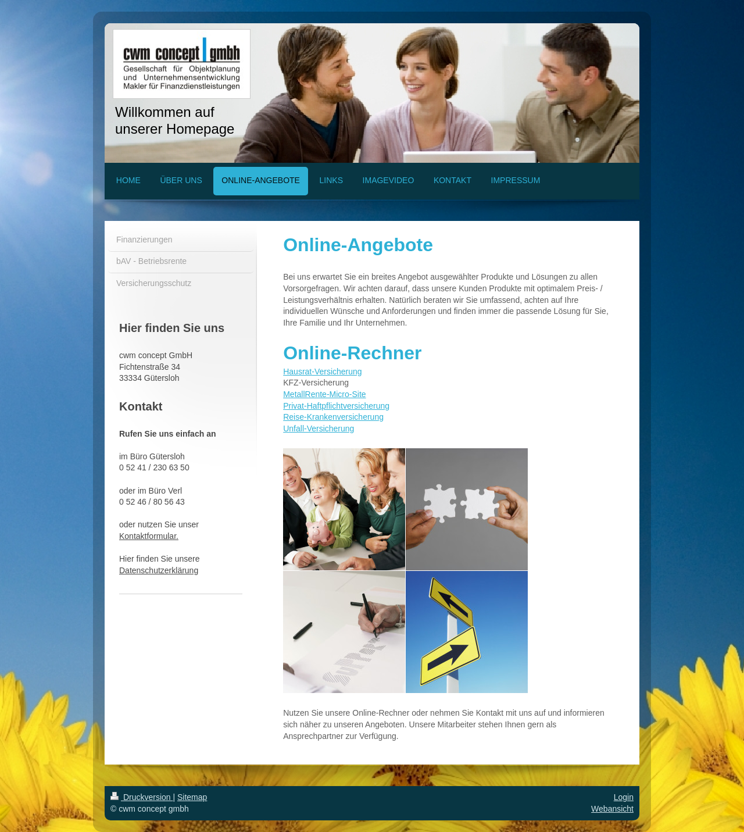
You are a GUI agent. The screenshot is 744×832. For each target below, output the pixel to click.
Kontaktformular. (148, 536)
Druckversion (141, 797)
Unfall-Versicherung (318, 428)
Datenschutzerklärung (158, 570)
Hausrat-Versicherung (322, 371)
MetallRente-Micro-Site (324, 394)
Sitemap (192, 797)
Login (624, 797)
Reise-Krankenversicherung (333, 417)
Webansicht (612, 808)
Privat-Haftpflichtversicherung (336, 405)
